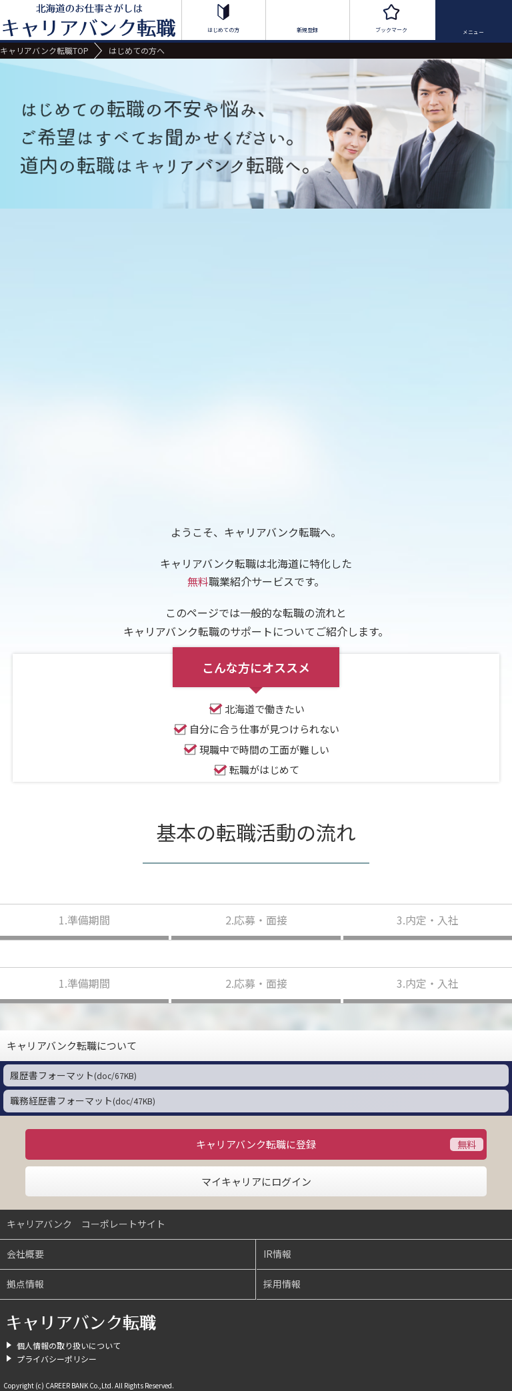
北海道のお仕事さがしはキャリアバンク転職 (89, 20)
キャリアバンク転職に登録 (256, 1144)
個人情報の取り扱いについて (69, 1345)
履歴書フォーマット (73, 1075)
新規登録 (307, 29)
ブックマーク (391, 29)
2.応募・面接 (256, 920)
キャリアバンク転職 (82, 1323)
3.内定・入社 (428, 920)
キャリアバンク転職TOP (44, 50)
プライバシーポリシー (57, 1358)
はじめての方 (223, 29)
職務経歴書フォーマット (82, 1100)
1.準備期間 (84, 920)
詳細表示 (497, 1045)
